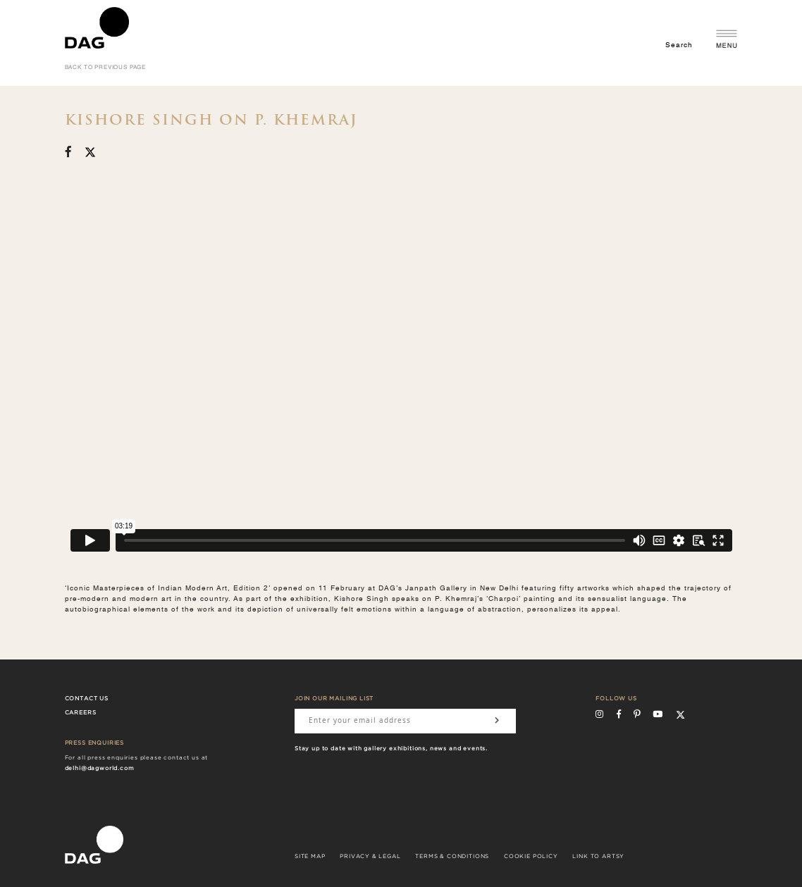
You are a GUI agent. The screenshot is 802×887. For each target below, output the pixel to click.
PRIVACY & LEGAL (370, 856)
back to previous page (105, 67)
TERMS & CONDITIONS (452, 856)
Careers (81, 712)
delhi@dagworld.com (100, 768)
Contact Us (87, 698)
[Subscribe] (497, 721)
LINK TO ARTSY (598, 856)
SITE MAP (310, 856)
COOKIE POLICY (531, 856)
